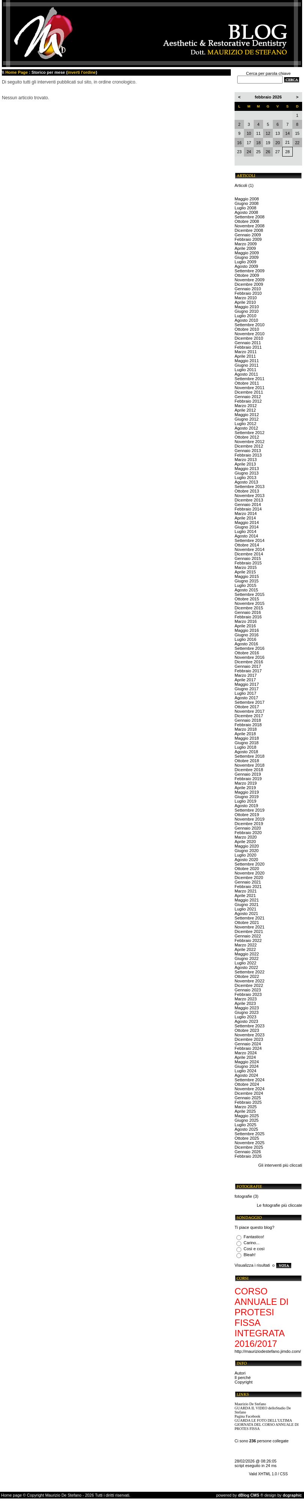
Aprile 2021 (245, 895)
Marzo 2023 (246, 999)
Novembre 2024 (250, 1089)
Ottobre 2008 (247, 221)
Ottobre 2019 (247, 814)
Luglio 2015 (245, 585)
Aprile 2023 (245, 1003)
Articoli (241, 185)
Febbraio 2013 (248, 455)
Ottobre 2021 (247, 922)
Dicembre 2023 (249, 1039)
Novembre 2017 (250, 711)
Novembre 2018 (250, 765)
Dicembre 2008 (249, 230)
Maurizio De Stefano (250, 1404)
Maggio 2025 (247, 1115)
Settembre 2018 (250, 756)
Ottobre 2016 (247, 653)
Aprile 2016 (245, 626)
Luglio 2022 (245, 963)
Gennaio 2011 (248, 342)
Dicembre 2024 (249, 1093)
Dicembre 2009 (249, 284)
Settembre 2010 (250, 324)
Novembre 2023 (250, 1035)
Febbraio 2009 (248, 239)
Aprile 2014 (245, 518)
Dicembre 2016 (249, 662)
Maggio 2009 (247, 253)
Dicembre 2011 (249, 392)
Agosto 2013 (246, 482)
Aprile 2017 (245, 680)
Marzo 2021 (246, 891)
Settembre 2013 (250, 486)
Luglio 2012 (245, 423)
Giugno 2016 (247, 635)
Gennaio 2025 (248, 1098)
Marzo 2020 (246, 837)
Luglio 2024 (245, 1071)
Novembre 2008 (250, 226)
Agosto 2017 (246, 698)
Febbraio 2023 (248, 994)
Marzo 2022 (246, 945)
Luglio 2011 (245, 369)
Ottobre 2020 (247, 868)
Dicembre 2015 (249, 608)
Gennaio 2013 (248, 450)
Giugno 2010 (247, 311)
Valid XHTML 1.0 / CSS (268, 1474)
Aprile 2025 (245, 1111)
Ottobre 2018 (247, 760)
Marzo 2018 (246, 729)
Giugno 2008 (247, 203)
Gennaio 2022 (248, 936)
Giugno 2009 (247, 257)
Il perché (243, 1377)
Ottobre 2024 (247, 1084)
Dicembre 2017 (249, 715)
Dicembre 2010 (249, 338)
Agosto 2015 (246, 590)
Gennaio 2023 (248, 990)
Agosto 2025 (246, 1129)
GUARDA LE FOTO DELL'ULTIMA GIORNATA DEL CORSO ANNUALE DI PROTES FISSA (267, 1424)
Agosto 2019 (246, 805)
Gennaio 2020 (248, 828)
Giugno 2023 (247, 1012)
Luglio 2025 (245, 1124)
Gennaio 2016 (248, 612)
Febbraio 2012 (248, 401)
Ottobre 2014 (247, 545)
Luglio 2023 (245, 1017)
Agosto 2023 (246, 1021)
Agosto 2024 (246, 1075)
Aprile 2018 (245, 733)
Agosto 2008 (246, 212)
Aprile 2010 (245, 302)
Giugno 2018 (247, 742)
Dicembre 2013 (249, 500)
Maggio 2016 (247, 630)
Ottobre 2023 (247, 1030)
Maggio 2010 (247, 306)
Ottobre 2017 (247, 706)
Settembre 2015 (250, 594)
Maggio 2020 (247, 846)
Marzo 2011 (246, 351)
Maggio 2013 (247, 468)
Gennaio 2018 (248, 720)
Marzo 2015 (246, 567)
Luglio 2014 (245, 531)
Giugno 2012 (247, 419)
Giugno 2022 (247, 958)
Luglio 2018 (245, 747)
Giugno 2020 (247, 850)
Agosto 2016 (246, 644)
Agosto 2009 (246, 266)
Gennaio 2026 (248, 1151)
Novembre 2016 (250, 657)
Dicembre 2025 (249, 1147)
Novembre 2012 (250, 441)
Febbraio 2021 (248, 886)
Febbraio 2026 (248, 1156)
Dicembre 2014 (249, 554)
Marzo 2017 (246, 675)
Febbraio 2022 (248, 940)
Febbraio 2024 (248, 1048)
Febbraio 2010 (248, 293)
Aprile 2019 (245, 787)
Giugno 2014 (247, 527)
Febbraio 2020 (248, 832)
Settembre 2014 (250, 540)
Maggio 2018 (247, 738)
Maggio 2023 (247, 1008)
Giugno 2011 (247, 365)
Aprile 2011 (245, 356)
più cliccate (291, 1205)
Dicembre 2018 (249, 769)
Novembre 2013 (250, 495)
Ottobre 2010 (247, 329)
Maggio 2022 (247, 954)
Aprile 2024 (245, 1057)
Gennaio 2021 (248, 882)
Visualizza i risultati (252, 1265)
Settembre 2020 (250, 864)
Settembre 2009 (250, 271)
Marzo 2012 (246, 405)
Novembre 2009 (250, 280)
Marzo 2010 (246, 298)
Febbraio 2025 (248, 1102)
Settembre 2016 (250, 648)
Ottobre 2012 (247, 437)
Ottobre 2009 (247, 275)
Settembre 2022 (250, 972)
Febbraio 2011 (248, 347)
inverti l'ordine (82, 72)
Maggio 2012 (247, 414)
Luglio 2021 (245, 909)
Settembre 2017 (250, 702)
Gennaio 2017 (248, 666)
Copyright (244, 1382)
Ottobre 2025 (247, 1138)
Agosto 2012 (246, 428)
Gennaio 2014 (248, 504)
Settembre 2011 (250, 378)
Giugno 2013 (247, 473)
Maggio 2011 (247, 360)
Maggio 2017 (247, 684)
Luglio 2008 (245, 208)
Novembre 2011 (250, 387)
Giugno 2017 (247, 689)
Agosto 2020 (246, 859)
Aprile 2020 (245, 841)
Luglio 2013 (245, 477)
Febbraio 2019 (248, 778)
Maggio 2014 (247, 522)
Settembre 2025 (250, 1133)
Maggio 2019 (247, 792)
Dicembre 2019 (249, 823)
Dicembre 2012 (249, 446)
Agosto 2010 (246, 320)
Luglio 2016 (245, 639)
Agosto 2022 (246, 967)
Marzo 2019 (246, 783)
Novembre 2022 (250, 981)
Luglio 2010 (245, 315)
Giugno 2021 (247, 904)
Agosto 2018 (246, 751)
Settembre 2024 (250, 1080)
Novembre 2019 (250, 819)
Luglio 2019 (245, 801)
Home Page (16, 72)
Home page (11, 1495)
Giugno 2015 (247, 581)
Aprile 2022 (245, 949)
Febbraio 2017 (248, 671)
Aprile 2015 (245, 572)
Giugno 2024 (247, 1066)
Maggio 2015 (247, 576)
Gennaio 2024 (248, 1044)
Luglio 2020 (245, 855)
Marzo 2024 (246, 1053)
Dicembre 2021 (249, 931)
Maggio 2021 (247, 900)
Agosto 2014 (246, 536)
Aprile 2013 (245, 464)
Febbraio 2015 (248, 563)
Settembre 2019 (250, 810)
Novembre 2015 (250, 603)
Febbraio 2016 (248, 617)
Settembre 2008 (250, 217)
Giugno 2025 (247, 1120)
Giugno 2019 (247, 796)
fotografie (243, 1196)
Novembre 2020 (250, 873)
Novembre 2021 (250, 927)
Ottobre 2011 (247, 383)
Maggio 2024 (247, 1062)
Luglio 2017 (245, 693)
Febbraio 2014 (248, 509)
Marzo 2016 (246, 621)
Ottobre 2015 (247, 599)
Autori (240, 1373)
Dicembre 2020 (249, 877)
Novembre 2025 (250, 1142)
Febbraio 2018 (248, 724)
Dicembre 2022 (249, 985)
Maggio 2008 (247, 199)
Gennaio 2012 (248, 396)
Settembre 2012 (250, 432)
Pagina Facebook (247, 1416)
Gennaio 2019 (248, 774)
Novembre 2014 (250, 549)
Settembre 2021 (250, 918)
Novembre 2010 (250, 333)
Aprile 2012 (245, 410)
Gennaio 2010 (248, 289)
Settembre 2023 (250, 1026)
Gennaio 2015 (248, 558)
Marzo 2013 (246, 459)
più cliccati (292, 1165)
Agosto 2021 (246, 913)
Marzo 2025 (246, 1106)
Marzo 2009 (246, 244)
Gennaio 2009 (248, 235)
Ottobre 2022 (247, 976)
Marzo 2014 (246, 513)
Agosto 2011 (246, 374)
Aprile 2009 (245, 248)
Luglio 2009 (245, 262)
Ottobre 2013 (247, 491)
